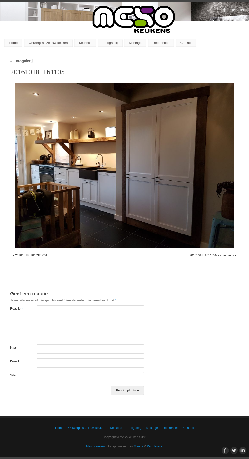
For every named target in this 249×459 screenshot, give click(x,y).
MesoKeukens (96, 446)
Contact (186, 43)
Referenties (161, 43)
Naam (14, 347)
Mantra (138, 446)
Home (13, 43)
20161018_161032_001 (31, 255)
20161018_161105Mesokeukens (211, 255)
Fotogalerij (110, 43)
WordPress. (155, 446)
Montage (135, 43)
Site (13, 375)
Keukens (85, 43)
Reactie (16, 308)
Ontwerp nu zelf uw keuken (48, 43)
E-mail (14, 361)
